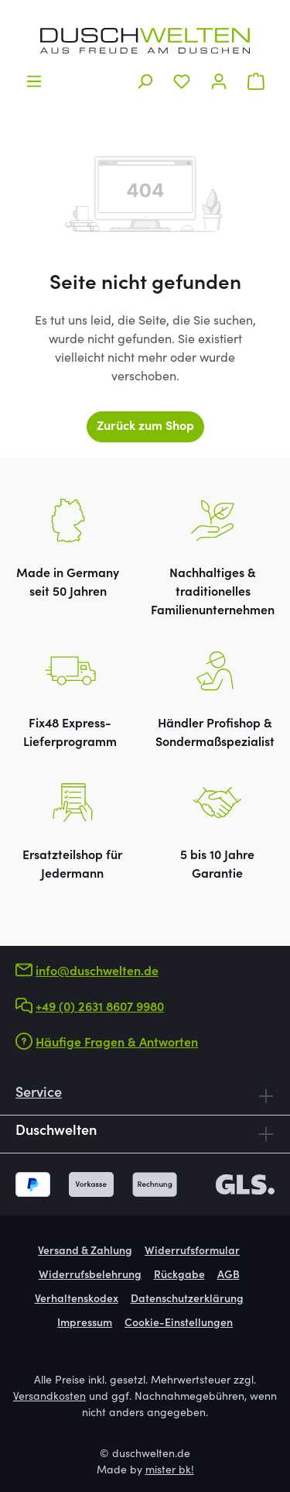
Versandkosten (49, 1397)
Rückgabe (179, 1275)
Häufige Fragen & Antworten (117, 1043)
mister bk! (169, 1471)
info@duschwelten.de (97, 972)
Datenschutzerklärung (187, 1299)
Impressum (84, 1323)
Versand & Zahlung (85, 1251)
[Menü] (34, 82)
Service (38, 1094)
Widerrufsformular (192, 1251)
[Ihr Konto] (218, 82)
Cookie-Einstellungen (179, 1323)
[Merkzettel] (181, 82)
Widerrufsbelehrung (90, 1275)
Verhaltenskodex (76, 1299)
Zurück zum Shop (145, 427)
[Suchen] (144, 82)
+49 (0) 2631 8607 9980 (100, 1008)
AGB (228, 1275)
